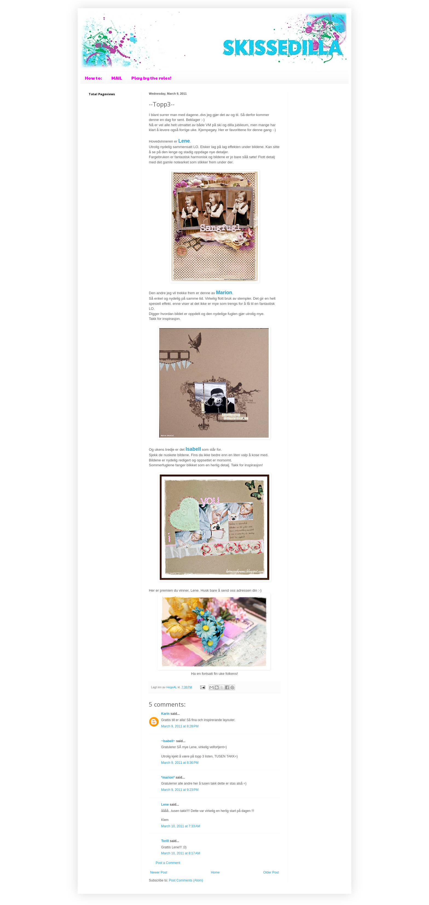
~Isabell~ (168, 741)
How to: (93, 78)
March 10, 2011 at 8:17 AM (180, 853)
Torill (165, 841)
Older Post (271, 872)
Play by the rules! (151, 78)
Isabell (193, 449)
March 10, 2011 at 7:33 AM (180, 826)
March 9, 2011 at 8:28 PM (179, 726)
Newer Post (158, 872)
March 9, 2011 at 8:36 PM (179, 763)
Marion (224, 292)
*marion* (168, 777)
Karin (165, 714)
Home (215, 872)
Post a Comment (168, 863)
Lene (184, 141)
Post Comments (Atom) (186, 880)
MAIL (116, 78)
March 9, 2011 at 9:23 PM (179, 790)
